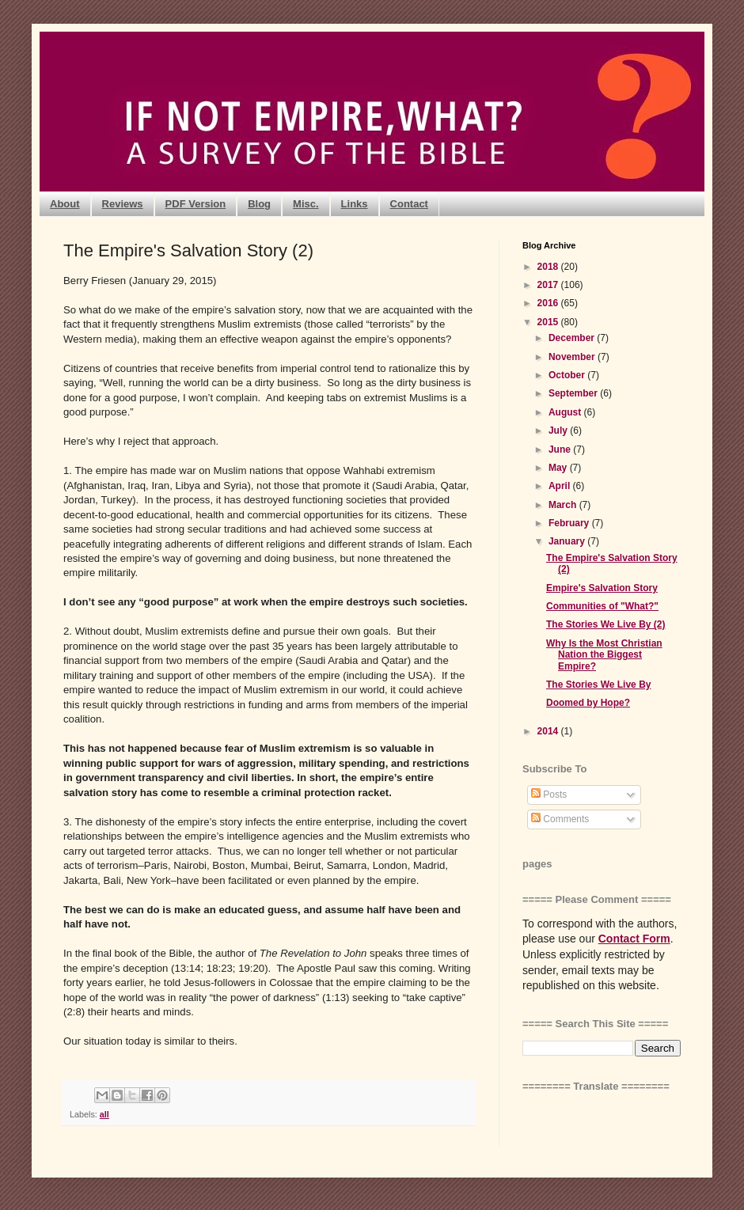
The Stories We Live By (598, 684)
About (65, 204)
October (568, 375)
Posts (549, 794)
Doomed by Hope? (588, 702)
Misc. (306, 204)
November (573, 356)
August (566, 412)
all (104, 1114)
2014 (549, 731)
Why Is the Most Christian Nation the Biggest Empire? (604, 655)
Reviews (122, 204)
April (561, 485)
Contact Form (634, 938)
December (573, 337)
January (568, 541)
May (559, 467)
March (564, 504)
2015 (549, 322)
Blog (259, 204)
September (574, 393)
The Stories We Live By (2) (606, 624)
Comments (560, 819)
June (561, 449)
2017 (549, 284)
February (570, 523)
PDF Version (195, 204)
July (559, 430)
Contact (409, 204)
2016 (549, 303)
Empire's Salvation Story (602, 588)
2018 (549, 266)
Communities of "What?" (602, 606)
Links (354, 204)
